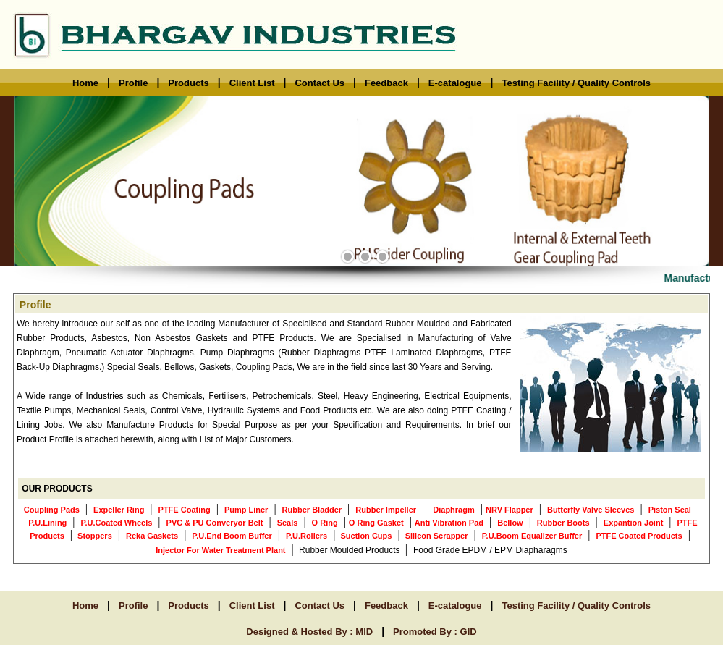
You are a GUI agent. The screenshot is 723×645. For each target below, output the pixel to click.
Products (188, 82)
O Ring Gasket (376, 522)
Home (85, 82)
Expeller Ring (118, 509)
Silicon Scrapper (435, 535)
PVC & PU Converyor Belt (214, 522)
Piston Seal (669, 509)
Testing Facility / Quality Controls (576, 82)
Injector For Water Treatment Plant (220, 550)
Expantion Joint (634, 522)
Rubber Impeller (385, 509)
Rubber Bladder (312, 509)
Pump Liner (246, 509)
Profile (133, 82)
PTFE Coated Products (639, 535)
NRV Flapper (509, 509)
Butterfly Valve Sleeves (590, 509)
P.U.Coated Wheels (117, 522)
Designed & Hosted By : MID (309, 631)
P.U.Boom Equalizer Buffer (532, 535)
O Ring (325, 522)
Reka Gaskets (152, 535)
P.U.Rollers (306, 535)
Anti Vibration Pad (449, 522)
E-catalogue (455, 82)
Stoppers (93, 535)
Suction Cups (365, 535)
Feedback (386, 82)
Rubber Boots (563, 522)
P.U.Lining (47, 522)
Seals (287, 522)
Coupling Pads (52, 509)
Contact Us (319, 82)
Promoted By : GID (435, 631)
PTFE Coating (184, 509)
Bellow (510, 522)
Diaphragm (453, 509)
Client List (252, 82)
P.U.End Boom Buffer (231, 535)
